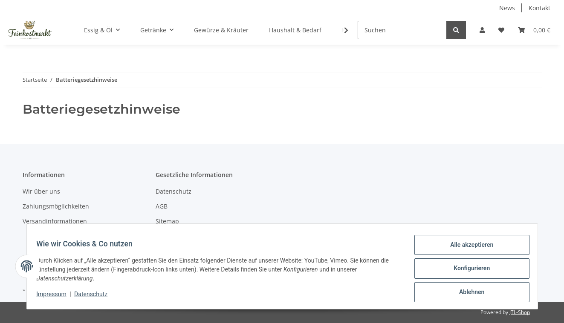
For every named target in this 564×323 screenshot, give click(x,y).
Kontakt (539, 8)
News (507, 8)
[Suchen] (402, 30)
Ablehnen (467, 292)
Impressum (55, 296)
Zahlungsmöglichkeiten (56, 206)
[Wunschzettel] (501, 30)
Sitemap (167, 221)
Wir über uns (41, 191)
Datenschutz (173, 191)
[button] (482, 30)
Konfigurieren (468, 270)
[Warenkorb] (534, 30)
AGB (162, 206)
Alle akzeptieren (467, 248)
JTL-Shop (519, 312)
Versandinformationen (55, 221)
